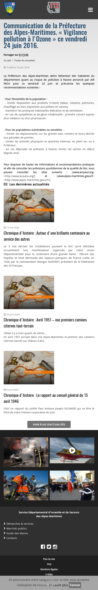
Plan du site (49, 559)
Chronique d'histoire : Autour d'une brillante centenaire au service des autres (47, 236)
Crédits (49, 574)
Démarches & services (20, 523)
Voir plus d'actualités (49, 424)
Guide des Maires (17, 533)
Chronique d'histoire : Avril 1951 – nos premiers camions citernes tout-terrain (45, 323)
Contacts (11, 538)
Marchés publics (16, 528)
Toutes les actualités (24, 60)
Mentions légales (49, 569)
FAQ (49, 564)
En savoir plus (58, 585)
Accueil (7, 60)
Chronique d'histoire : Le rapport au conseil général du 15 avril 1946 (46, 399)
